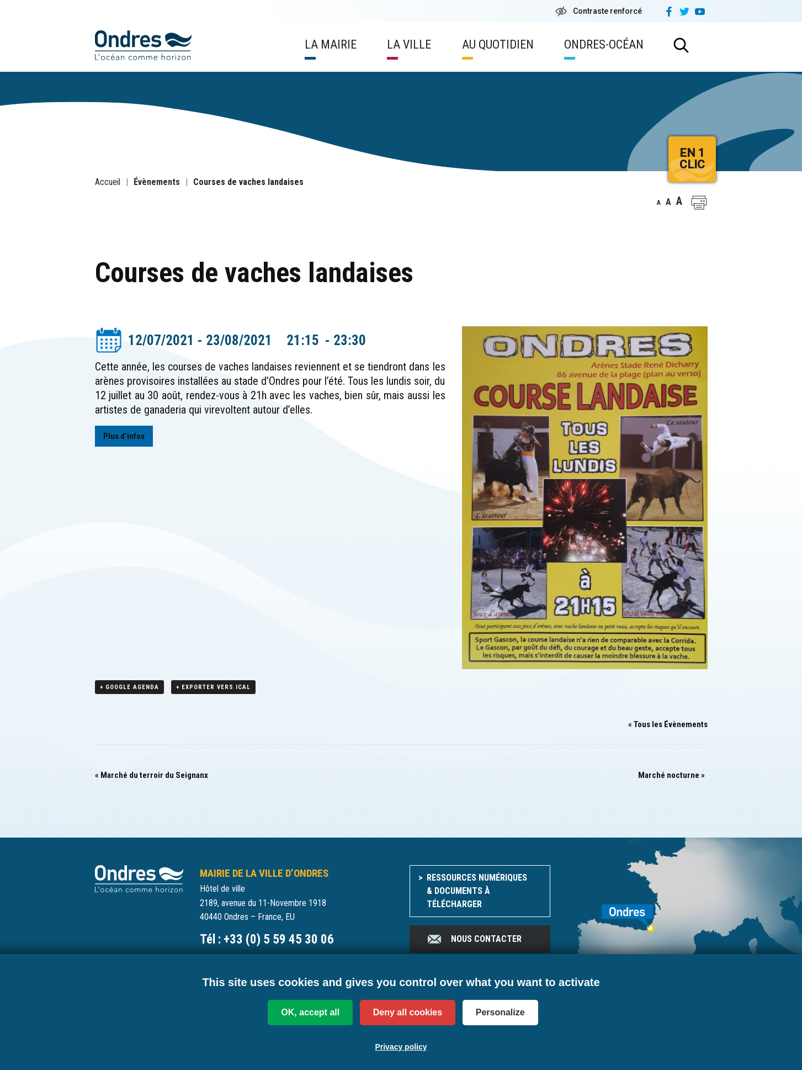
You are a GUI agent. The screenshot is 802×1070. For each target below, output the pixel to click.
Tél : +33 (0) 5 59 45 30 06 (267, 940)
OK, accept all (310, 1012)
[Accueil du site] (139, 878)
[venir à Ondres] (637, 913)
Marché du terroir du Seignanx (151, 776)
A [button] (659, 202)
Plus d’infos (124, 436)
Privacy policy (401, 1046)
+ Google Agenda (129, 687)
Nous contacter (474, 939)
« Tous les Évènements (668, 725)
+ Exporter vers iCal (213, 687)
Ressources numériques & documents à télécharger (477, 891)
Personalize (500, 1012)
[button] (699, 202)
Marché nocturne (671, 776)
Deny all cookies (407, 1012)
